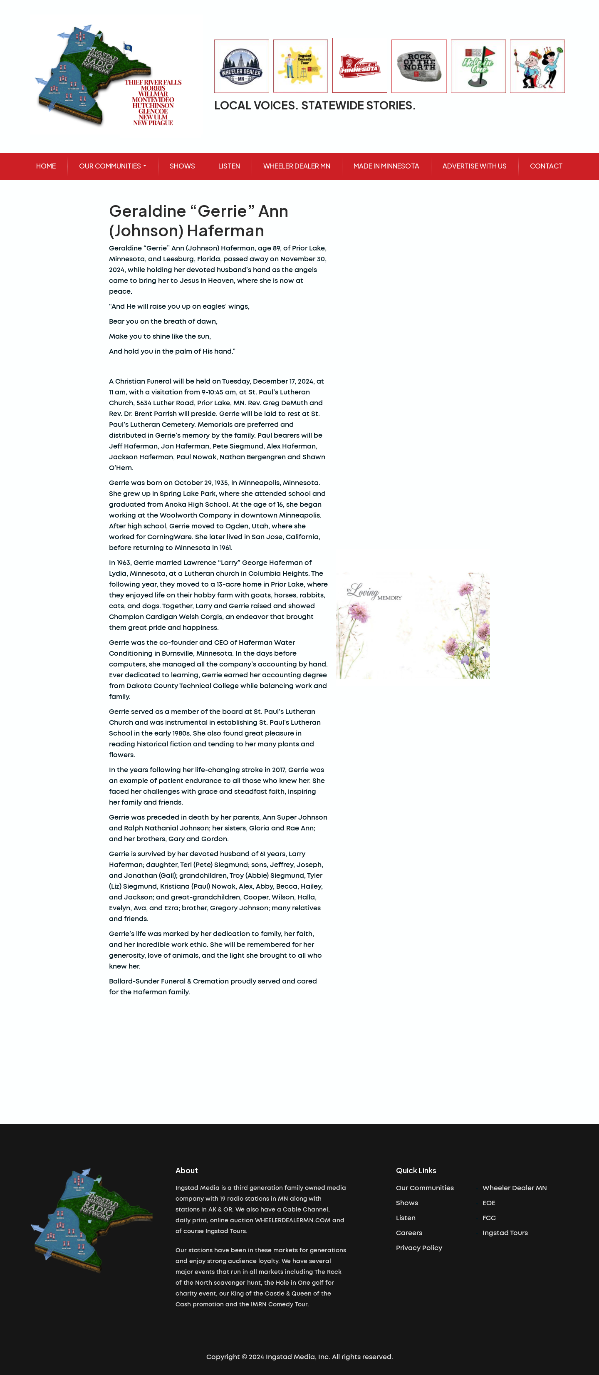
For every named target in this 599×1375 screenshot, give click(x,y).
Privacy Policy (419, 1248)
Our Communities (425, 1188)
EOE (489, 1203)
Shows (407, 1203)
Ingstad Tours (505, 1233)
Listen (406, 1218)
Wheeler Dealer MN (515, 1188)
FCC (489, 1218)
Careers (409, 1233)
